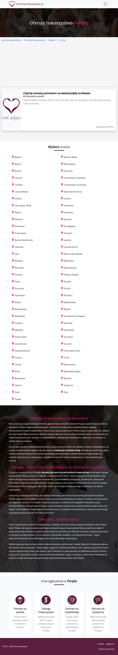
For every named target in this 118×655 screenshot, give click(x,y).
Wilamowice (70, 364)
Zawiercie (68, 385)
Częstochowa (21, 191)
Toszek (18, 357)
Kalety (18, 212)
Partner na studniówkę (72, 610)
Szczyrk (67, 343)
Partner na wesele (20, 610)
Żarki (17, 392)
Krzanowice (20, 233)
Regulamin (110, 644)
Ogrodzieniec (70, 267)
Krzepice (68, 233)
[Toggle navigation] (105, 4)
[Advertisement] (59, 64)
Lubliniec (19, 246)
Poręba (67, 281)
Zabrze (18, 385)
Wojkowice (20, 378)
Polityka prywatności (106, 649)
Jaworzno (69, 205)
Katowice (68, 212)
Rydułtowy (20, 316)
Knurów (67, 219)
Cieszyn (18, 177)
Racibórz (68, 295)
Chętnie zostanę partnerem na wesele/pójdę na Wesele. (57, 93)
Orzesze (19, 274)
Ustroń (18, 364)
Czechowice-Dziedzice (75, 177)
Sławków (19, 329)
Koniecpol (20, 226)
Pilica (17, 281)
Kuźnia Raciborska (24, 240)
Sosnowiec (69, 329)
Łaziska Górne (71, 246)
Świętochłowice (22, 350)
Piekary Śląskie (71, 274)
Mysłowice (69, 260)
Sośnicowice (21, 336)
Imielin (67, 198)
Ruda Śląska (20, 309)
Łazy (17, 253)
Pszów (67, 288)
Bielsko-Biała (70, 157)
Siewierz (19, 323)
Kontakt (101, 644)
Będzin (18, 157)
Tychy (66, 357)
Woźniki (67, 378)
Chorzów (68, 170)
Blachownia (69, 163)
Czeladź (18, 184)
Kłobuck (19, 219)
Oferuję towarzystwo (46, 610)
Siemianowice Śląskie (74, 316)
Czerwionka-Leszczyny (75, 184)
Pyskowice (20, 295)
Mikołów (19, 260)
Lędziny (67, 240)
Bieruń (18, 163)
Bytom (18, 170)
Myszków (19, 267)
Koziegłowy (69, 226)
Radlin (18, 302)
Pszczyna (19, 288)
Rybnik (67, 309)
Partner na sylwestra (98, 610)
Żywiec (18, 399)
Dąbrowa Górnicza (73, 191)
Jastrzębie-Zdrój (23, 205)
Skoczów (68, 323)
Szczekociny (21, 343)
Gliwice (18, 198)
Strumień (68, 336)
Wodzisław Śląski (72, 371)
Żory (66, 392)
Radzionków (70, 302)
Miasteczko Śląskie (73, 253)
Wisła (17, 371)
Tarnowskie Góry (72, 350)
